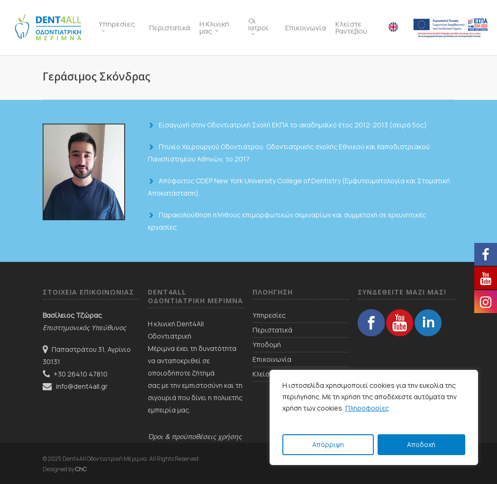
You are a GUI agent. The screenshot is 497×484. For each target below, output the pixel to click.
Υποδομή (267, 344)
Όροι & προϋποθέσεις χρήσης (195, 436)
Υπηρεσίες (269, 315)
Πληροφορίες (367, 407)
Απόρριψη (328, 444)
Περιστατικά (272, 329)
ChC (81, 469)
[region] (374, 417)
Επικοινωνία (272, 359)
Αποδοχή (421, 444)
